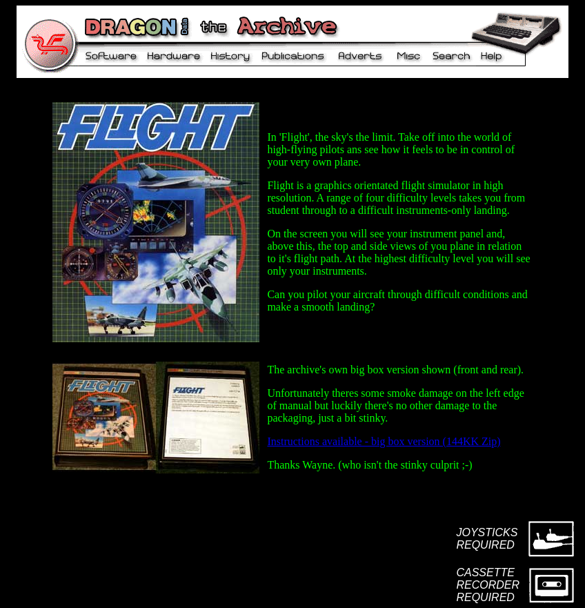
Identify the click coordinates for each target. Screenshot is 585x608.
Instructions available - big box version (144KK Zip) (383, 441)
